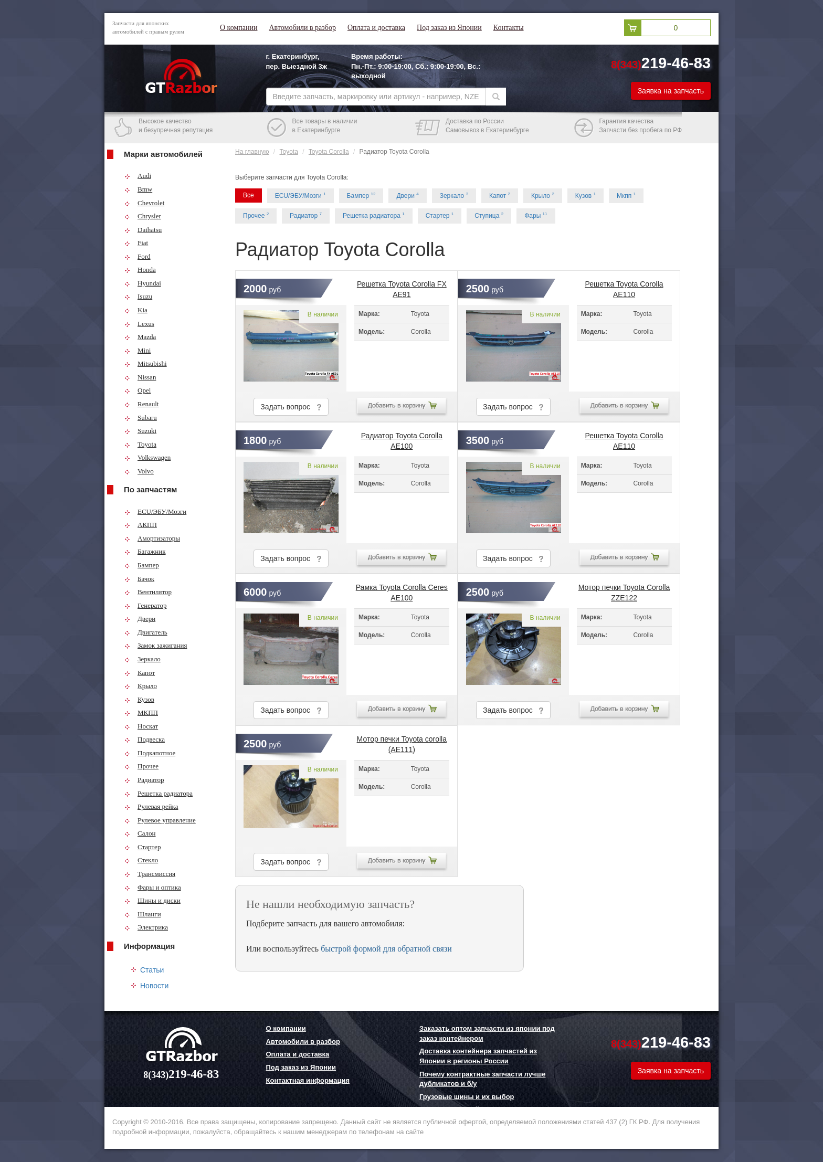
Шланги (142, 914)
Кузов (139, 699)
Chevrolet (144, 203)
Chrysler (142, 216)
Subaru (140, 417)
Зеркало (142, 659)
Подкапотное (149, 753)
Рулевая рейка (151, 806)
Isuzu (138, 296)
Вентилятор (148, 592)
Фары (535, 215)
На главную (252, 151)
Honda (140, 269)
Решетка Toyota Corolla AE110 (624, 287)
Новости (154, 985)
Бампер (141, 565)
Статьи (152, 970)
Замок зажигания (155, 645)
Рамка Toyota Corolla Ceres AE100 (402, 590)
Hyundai (142, 283)
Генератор (145, 605)
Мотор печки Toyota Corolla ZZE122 (624, 590)
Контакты (508, 27)
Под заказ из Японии (449, 27)
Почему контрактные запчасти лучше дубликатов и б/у (482, 1079)
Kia (135, 310)
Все (248, 195)
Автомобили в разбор (302, 27)
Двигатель (145, 632)
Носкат (141, 726)
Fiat (136, 243)
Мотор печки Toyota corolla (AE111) (402, 742)
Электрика (146, 927)
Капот (139, 673)
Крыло (140, 686)
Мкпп (626, 195)
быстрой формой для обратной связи (386, 948)
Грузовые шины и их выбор (466, 1097)
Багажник (145, 551)
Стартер (142, 847)
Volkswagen (147, 457)
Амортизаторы (152, 538)
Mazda (140, 337)
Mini (137, 350)
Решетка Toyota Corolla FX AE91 (402, 287)
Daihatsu (143, 230)
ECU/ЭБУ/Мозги (155, 511)
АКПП (140, 525)
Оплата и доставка (376, 27)
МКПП (141, 712)
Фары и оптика (152, 887)
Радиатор (144, 780)
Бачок (139, 579)
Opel (137, 390)
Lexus (139, 324)
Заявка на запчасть (671, 91)
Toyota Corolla (329, 151)
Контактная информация (308, 1080)
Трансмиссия (149, 874)
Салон (140, 833)
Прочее (141, 766)
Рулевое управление (160, 820)
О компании (238, 27)
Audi (137, 175)
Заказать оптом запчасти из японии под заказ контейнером (487, 1033)
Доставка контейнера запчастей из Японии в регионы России (478, 1056)
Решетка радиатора (158, 793)
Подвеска (144, 739)
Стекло (141, 860)
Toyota (140, 444)
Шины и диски (152, 900)
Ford (137, 256)
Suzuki (140, 431)
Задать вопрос (290, 407)
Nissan (140, 377)
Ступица (488, 215)
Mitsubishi (145, 363)
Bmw (138, 189)
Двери (139, 618)
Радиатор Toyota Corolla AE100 (401, 438)
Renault (141, 404)
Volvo (139, 471)
